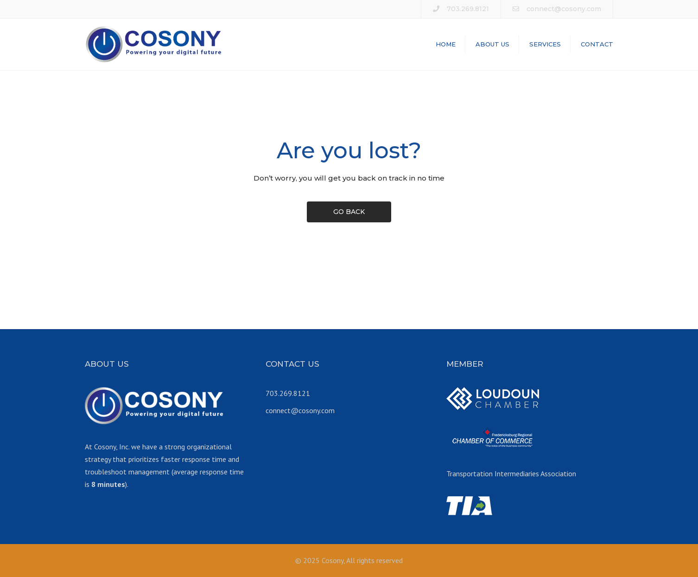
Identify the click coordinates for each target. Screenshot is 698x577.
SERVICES (545, 44)
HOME (446, 44)
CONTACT (597, 44)
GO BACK (349, 211)
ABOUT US (492, 44)
